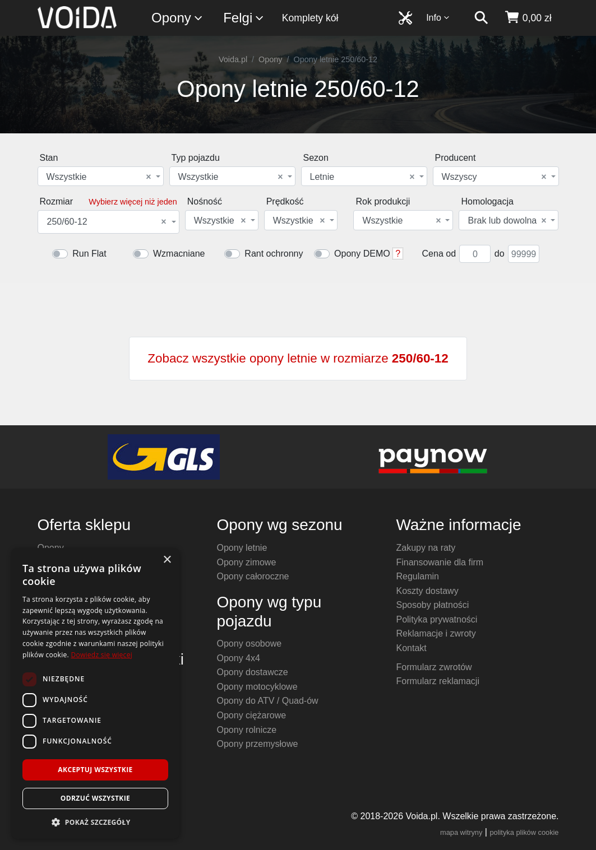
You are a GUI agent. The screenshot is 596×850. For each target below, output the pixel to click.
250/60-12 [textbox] (107, 221)
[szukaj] (481, 18)
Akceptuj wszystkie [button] (95, 769)
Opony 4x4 (238, 658)
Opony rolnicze (246, 730)
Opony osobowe (248, 643)
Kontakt (411, 648)
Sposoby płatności (432, 605)
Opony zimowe (246, 562)
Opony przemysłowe (257, 744)
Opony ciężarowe (251, 715)
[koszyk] (528, 18)
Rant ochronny (273, 253)
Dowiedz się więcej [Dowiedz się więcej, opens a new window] (101, 654)
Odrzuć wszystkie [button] (95, 798)
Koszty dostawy (427, 591)
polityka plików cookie (523, 832)
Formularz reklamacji (437, 681)
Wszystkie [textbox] (99, 177)
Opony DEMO (362, 253)
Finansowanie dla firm (439, 562)
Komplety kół (310, 18)
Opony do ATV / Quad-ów (267, 700)
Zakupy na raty (425, 547)
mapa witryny (461, 832)
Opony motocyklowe (256, 686)
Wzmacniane (179, 253)
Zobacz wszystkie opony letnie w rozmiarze (297, 358)
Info (438, 18)
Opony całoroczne (252, 576)
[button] (95, 822)
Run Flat (89, 253)
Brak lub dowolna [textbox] (507, 220)
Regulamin (417, 576)
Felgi (244, 18)
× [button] (167, 560)
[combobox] (101, 176)
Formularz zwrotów (434, 667)
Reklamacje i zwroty (435, 633)
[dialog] (95, 693)
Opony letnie (241, 547)
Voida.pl (233, 59)
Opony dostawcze (252, 672)
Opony (177, 18)
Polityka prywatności (436, 619)
